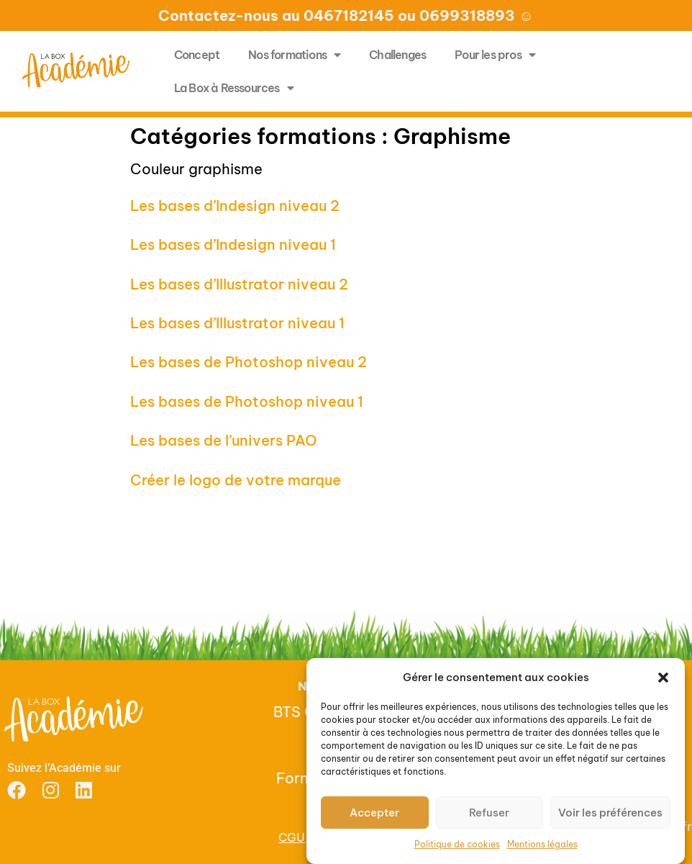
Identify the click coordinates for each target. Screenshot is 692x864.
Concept (196, 55)
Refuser (489, 812)
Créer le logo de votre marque (235, 480)
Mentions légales (542, 844)
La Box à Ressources (233, 88)
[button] (663, 677)
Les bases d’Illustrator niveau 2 (239, 284)
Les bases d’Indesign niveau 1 (233, 244)
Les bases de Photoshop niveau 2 (248, 362)
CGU (291, 837)
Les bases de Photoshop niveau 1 (246, 401)
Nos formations (294, 55)
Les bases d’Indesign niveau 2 (235, 206)
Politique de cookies (457, 844)
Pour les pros (495, 55)
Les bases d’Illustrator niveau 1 (237, 323)
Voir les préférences (610, 812)
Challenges (397, 55)
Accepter (374, 812)
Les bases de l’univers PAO (223, 440)
